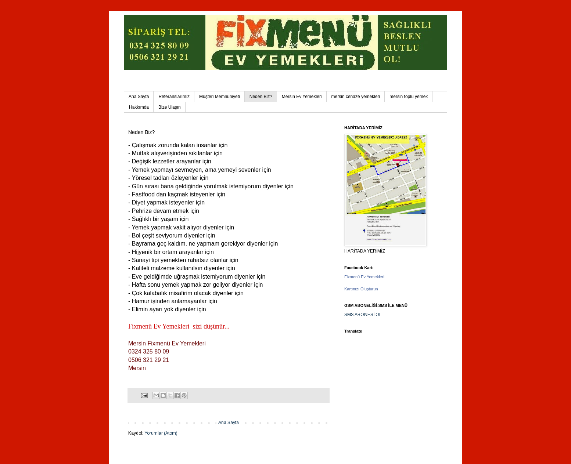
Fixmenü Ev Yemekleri (364, 277)
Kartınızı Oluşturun (361, 289)
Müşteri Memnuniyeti (219, 96)
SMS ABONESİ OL (363, 314)
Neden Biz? (260, 96)
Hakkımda (139, 107)
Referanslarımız (174, 96)
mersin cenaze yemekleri (355, 96)
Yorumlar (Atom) (160, 433)
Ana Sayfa (139, 96)
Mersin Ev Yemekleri (302, 96)
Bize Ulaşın (169, 107)
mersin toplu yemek (408, 96)
